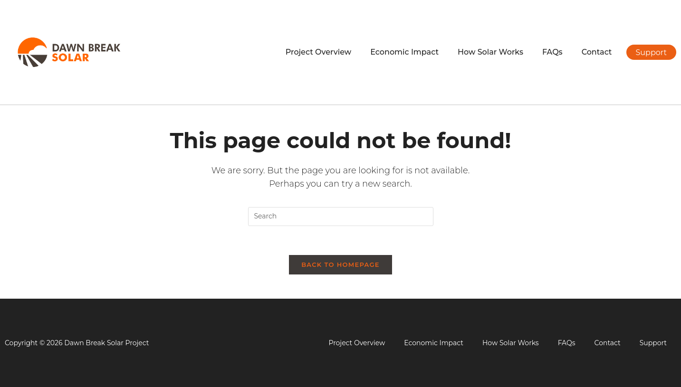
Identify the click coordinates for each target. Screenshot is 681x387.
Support (653, 343)
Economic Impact (404, 52)
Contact (597, 52)
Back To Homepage (340, 264)
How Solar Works (490, 52)
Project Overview (318, 52)
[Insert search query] (340, 216)
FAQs (552, 52)
